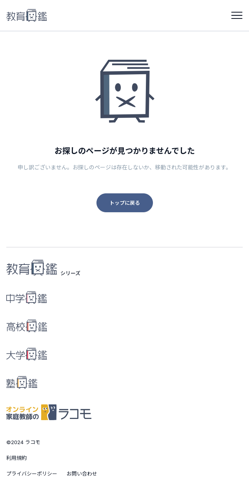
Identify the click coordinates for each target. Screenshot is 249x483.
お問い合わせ (82, 473)
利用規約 (16, 458)
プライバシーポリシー (31, 473)
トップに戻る (124, 203)
